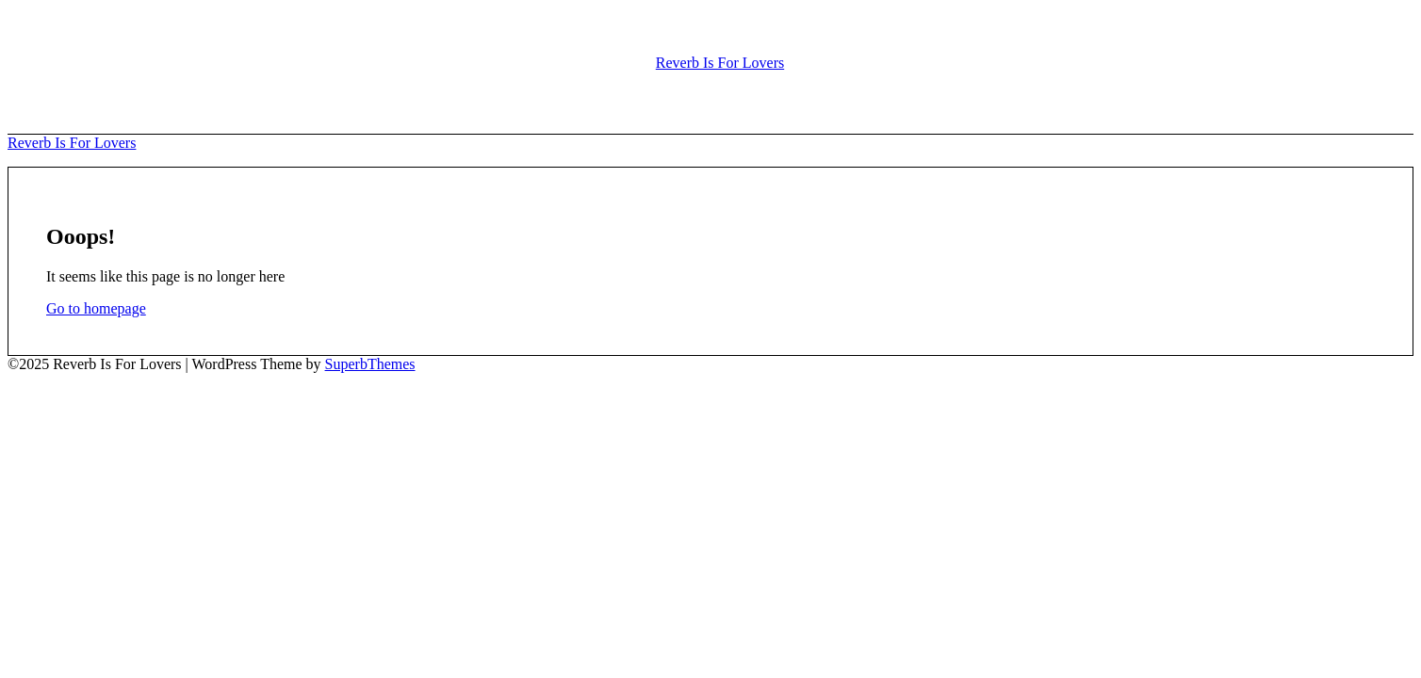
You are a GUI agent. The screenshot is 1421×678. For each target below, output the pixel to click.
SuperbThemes (370, 364)
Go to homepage (96, 308)
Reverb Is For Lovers (720, 63)
